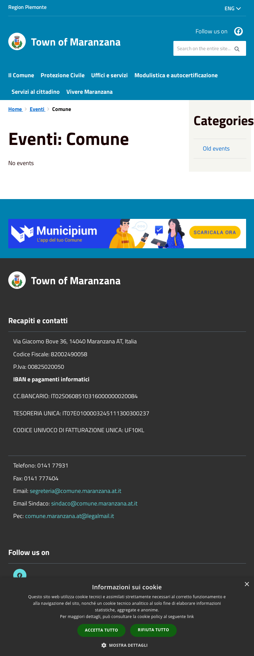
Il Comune (21, 75)
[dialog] (127, 616)
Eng (233, 8)
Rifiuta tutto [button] (153, 630)
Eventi (38, 109)
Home (15, 109)
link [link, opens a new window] (190, 616)
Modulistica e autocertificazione (176, 75)
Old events (216, 148)
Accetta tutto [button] (101, 630)
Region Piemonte (27, 7)
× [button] (246, 584)
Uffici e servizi (109, 75)
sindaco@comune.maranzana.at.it (94, 503)
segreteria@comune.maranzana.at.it (75, 490)
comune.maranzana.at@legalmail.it (69, 515)
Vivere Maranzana (89, 91)
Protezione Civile (63, 75)
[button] (127, 645)
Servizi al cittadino (36, 91)
